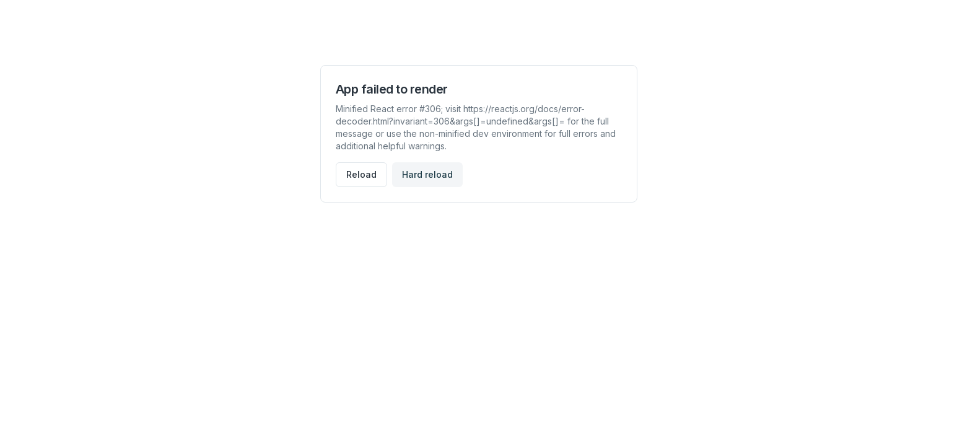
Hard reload (427, 174)
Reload (361, 174)
